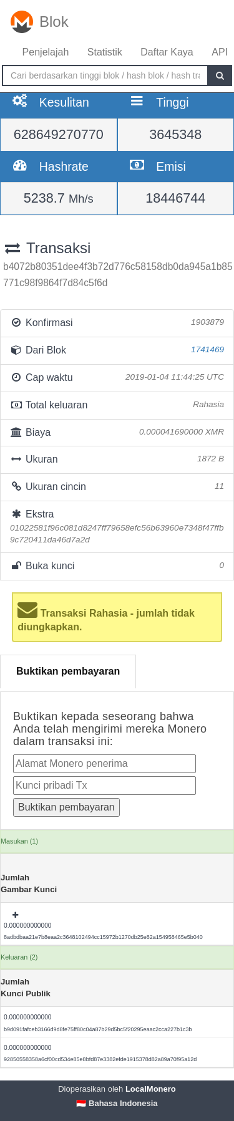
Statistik (104, 52)
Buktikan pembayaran (68, 671)
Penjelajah (45, 52)
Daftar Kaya (166, 52)
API (220, 52)
